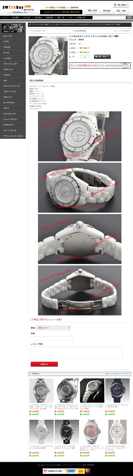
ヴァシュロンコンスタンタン (12, 137)
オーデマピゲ (8, 103)
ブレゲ (6, 108)
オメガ (6, 53)
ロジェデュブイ (9, 114)
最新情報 (49, 18)
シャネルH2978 (124, 31)
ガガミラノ (8, 97)
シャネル (7, 58)
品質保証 (38, 18)
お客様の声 (80, 18)
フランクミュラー (10, 64)
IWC (5, 80)
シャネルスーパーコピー (121, 374)
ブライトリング (9, 92)
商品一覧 (61, 18)
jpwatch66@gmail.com (114, 65)
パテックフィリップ (11, 86)
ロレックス (8, 36)
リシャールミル (9, 130)
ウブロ (6, 42)
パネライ (7, 75)
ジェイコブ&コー (10, 119)
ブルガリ (7, 47)
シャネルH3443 (35, 31)
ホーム (5, 18)
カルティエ (8, 69)
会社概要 (15, 18)
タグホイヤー (8, 125)
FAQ (70, 18)
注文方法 (26, 18)
